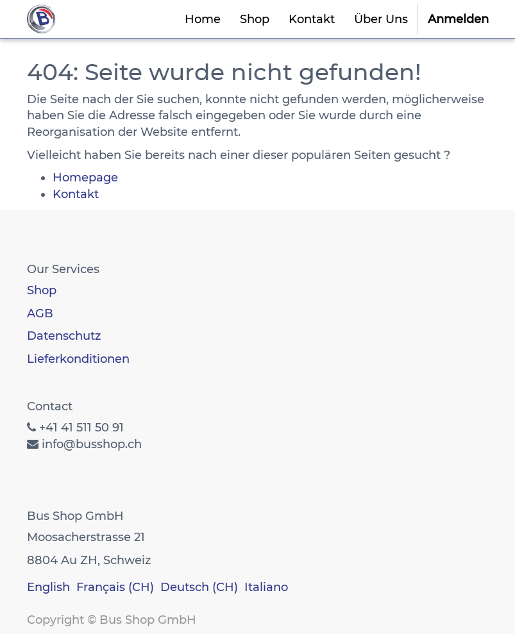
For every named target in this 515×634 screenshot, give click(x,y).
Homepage (85, 178)
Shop (41, 290)
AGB (40, 313)
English (48, 587)
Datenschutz (64, 336)
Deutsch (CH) (199, 587)
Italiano (266, 587)
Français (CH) (115, 587)
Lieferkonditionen (78, 359)
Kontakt (76, 194)
